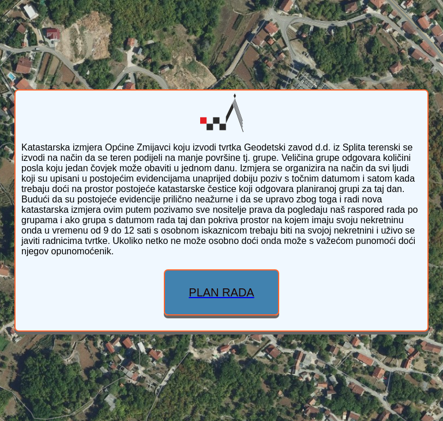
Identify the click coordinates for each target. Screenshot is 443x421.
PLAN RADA (221, 292)
